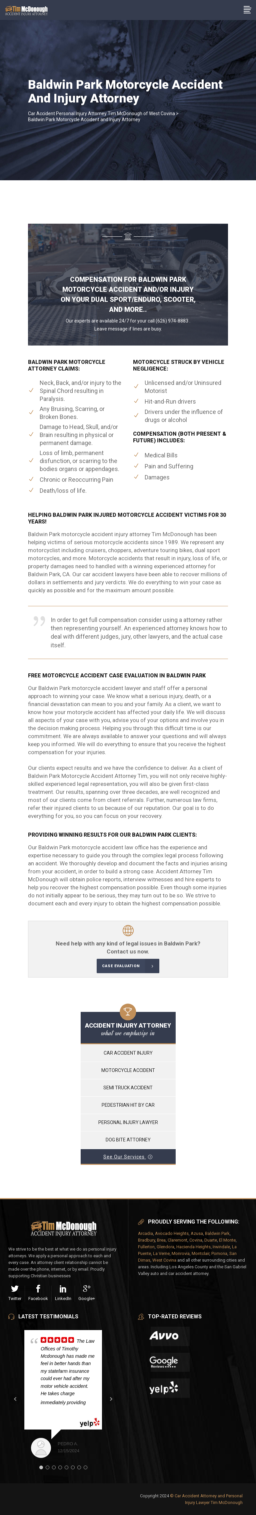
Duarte (210, 1240)
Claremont (177, 1240)
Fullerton (146, 1246)
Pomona (219, 1253)
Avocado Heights (172, 1233)
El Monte (227, 1240)
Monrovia (181, 1253)
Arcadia (145, 1233)
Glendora (165, 1246)
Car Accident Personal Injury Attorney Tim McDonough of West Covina (101, 113)
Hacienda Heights (193, 1246)
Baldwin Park (217, 1233)
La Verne (161, 1253)
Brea (161, 1240)
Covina (195, 1240)
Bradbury (146, 1240)
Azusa (197, 1233)
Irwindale (221, 1246)
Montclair (200, 1253)
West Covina (164, 1260)
